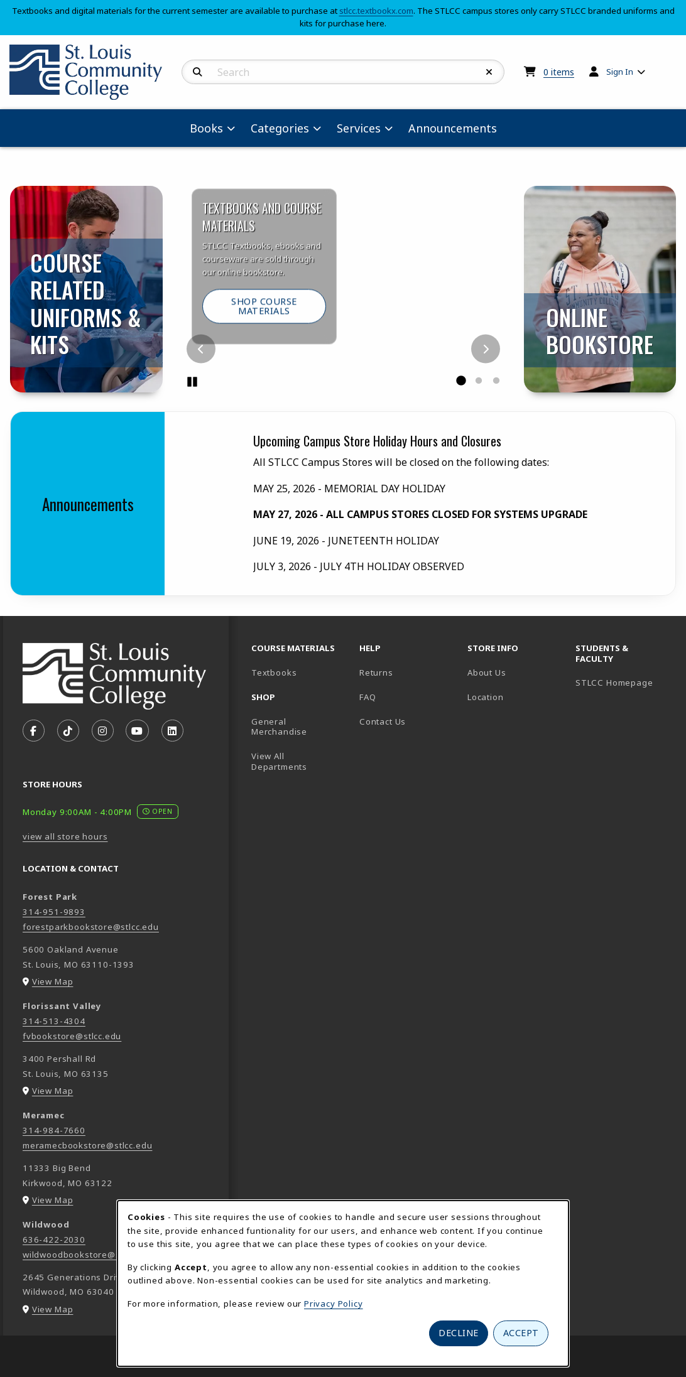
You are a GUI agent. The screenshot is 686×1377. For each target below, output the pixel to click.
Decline (458, 1333)
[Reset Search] (489, 72)
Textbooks (300, 672)
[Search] (197, 72)
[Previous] (201, 349)
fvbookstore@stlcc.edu (72, 1036)
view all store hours (65, 836)
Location (485, 697)
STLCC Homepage (624, 682)
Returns (376, 672)
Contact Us (382, 721)
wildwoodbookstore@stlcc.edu (88, 1254)
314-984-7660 (54, 1130)
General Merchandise (279, 727)
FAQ (367, 697)
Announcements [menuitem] (452, 128)
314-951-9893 (54, 911)
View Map (53, 981)
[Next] (485, 349)
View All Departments (279, 761)
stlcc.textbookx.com (376, 10)
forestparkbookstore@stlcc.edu (91, 926)
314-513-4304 (54, 1021)
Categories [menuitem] (280, 128)
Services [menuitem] (359, 128)
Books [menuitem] (206, 128)
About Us (486, 672)
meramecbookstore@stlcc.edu (87, 1145)
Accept (521, 1333)
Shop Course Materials (278, 320)
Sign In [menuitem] (619, 71)
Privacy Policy (333, 1303)
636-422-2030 (54, 1239)
